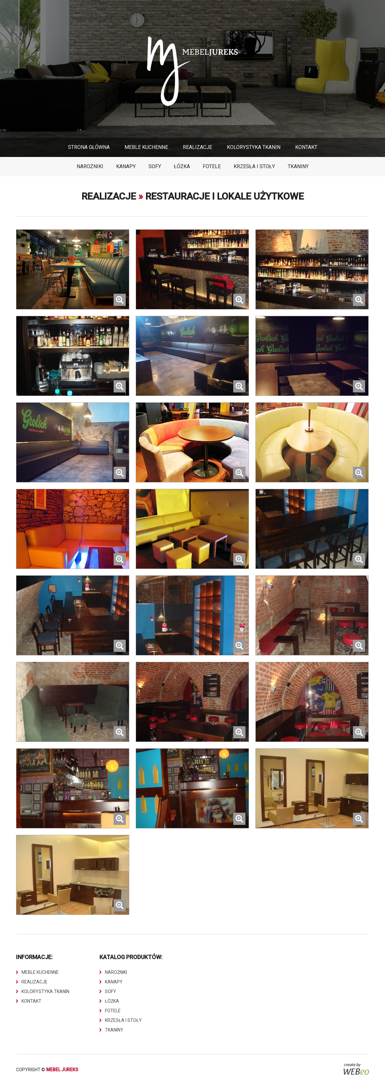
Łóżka (182, 166)
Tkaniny (298, 166)
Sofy (155, 166)
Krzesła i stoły (254, 166)
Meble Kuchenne (146, 147)
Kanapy (126, 166)
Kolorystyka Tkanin (253, 147)
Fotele (212, 166)
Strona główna (89, 147)
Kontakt (306, 147)
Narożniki (90, 166)
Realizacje (197, 147)
